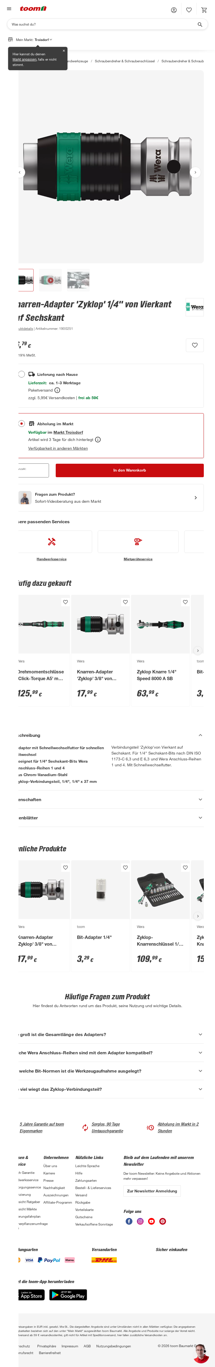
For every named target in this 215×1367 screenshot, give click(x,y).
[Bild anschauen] (107, 166)
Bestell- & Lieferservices (93, 1187)
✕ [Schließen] (63, 51)
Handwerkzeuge (76, 61)
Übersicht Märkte (24, 1209)
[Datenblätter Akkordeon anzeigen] (107, 818)
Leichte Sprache (87, 1165)
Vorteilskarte (84, 1209)
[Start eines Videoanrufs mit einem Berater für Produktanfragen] (107, 497)
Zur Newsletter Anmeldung (152, 1190)
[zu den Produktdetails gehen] (22, 328)
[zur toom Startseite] (33, 9)
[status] (189, 10)
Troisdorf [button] (43, 39)
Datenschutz (20, 1346)
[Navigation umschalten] (8, 8)
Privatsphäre (46, 1346)
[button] (174, 10)
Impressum (70, 1346)
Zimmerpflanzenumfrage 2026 (27, 1225)
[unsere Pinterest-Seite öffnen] (162, 1223)
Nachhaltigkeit (54, 1187)
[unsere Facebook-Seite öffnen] (129, 1223)
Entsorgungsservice (26, 1187)
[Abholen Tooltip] (97, 439)
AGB (87, 1346)
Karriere (49, 1173)
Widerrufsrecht (22, 1352)
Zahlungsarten (86, 1180)
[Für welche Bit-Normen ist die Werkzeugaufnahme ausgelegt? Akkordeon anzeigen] (107, 1071)
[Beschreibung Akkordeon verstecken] (107, 735)
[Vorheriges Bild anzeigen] (19, 172)
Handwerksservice (24, 1180)
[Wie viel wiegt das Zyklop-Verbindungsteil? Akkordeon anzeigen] (107, 1089)
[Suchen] (104, 24)
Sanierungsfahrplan (26, 1216)
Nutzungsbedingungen (113, 1346)
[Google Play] (68, 1299)
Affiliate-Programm (57, 1202)
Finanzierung (21, 1194)
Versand (81, 1195)
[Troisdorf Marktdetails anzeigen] (68, 432)
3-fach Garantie (22, 1172)
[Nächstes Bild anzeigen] (195, 172)
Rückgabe (82, 1202)
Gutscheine (83, 1217)
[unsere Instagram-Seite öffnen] (140, 1223)
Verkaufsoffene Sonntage (94, 1224)
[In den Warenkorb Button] (130, 470)
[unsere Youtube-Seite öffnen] (151, 1223)
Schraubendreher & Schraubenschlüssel (125, 61)
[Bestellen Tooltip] (57, 390)
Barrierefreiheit (50, 1352)
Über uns (50, 1165)
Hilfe (78, 1173)
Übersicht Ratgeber (25, 1201)
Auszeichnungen (56, 1195)
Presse (48, 1180)
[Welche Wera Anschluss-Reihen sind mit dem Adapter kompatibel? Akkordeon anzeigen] (107, 1053)
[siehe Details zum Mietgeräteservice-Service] (138, 546)
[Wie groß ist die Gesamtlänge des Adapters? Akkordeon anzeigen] (107, 1034)
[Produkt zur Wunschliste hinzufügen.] (195, 345)
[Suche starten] (199, 24)
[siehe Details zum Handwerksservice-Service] (51, 546)
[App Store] (28, 1299)
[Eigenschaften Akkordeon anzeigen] (107, 799)
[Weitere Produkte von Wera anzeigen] (192, 315)
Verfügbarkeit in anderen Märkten (58, 448)
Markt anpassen (24, 59)
